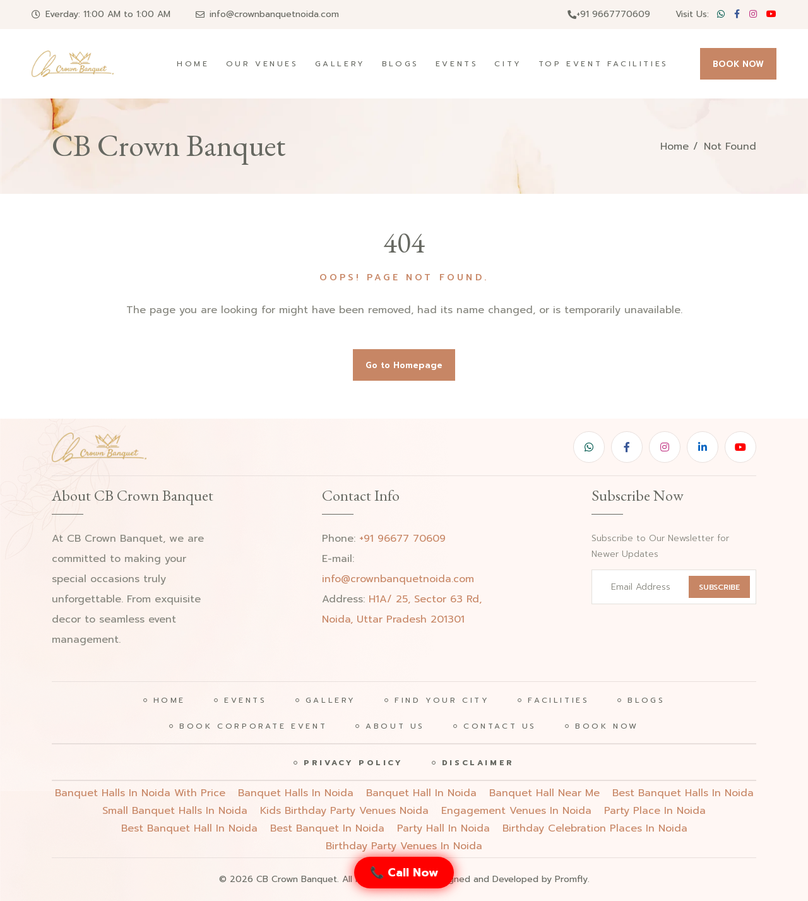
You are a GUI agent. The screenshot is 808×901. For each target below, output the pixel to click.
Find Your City (442, 700)
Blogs (400, 63)
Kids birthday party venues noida (344, 810)
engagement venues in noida (516, 810)
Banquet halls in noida (296, 793)
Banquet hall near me (544, 793)
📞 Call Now (404, 872)
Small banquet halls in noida (174, 810)
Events (457, 63)
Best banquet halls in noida (683, 793)
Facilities (558, 700)
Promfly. (572, 879)
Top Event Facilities (603, 63)
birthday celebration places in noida (594, 828)
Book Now (607, 726)
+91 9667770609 (608, 14)
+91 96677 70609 (402, 538)
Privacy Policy (353, 762)
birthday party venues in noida (404, 846)
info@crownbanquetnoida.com (274, 14)
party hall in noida (443, 828)
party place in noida (655, 810)
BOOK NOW (738, 64)
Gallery (340, 63)
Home (193, 63)
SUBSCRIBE (719, 587)
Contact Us (500, 726)
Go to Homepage (404, 365)
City (507, 63)
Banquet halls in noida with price (140, 793)
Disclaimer (478, 762)
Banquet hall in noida (421, 793)
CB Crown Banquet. (297, 879)
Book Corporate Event (253, 726)
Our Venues (262, 63)
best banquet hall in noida (189, 828)
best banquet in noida (327, 828)
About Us (395, 726)
